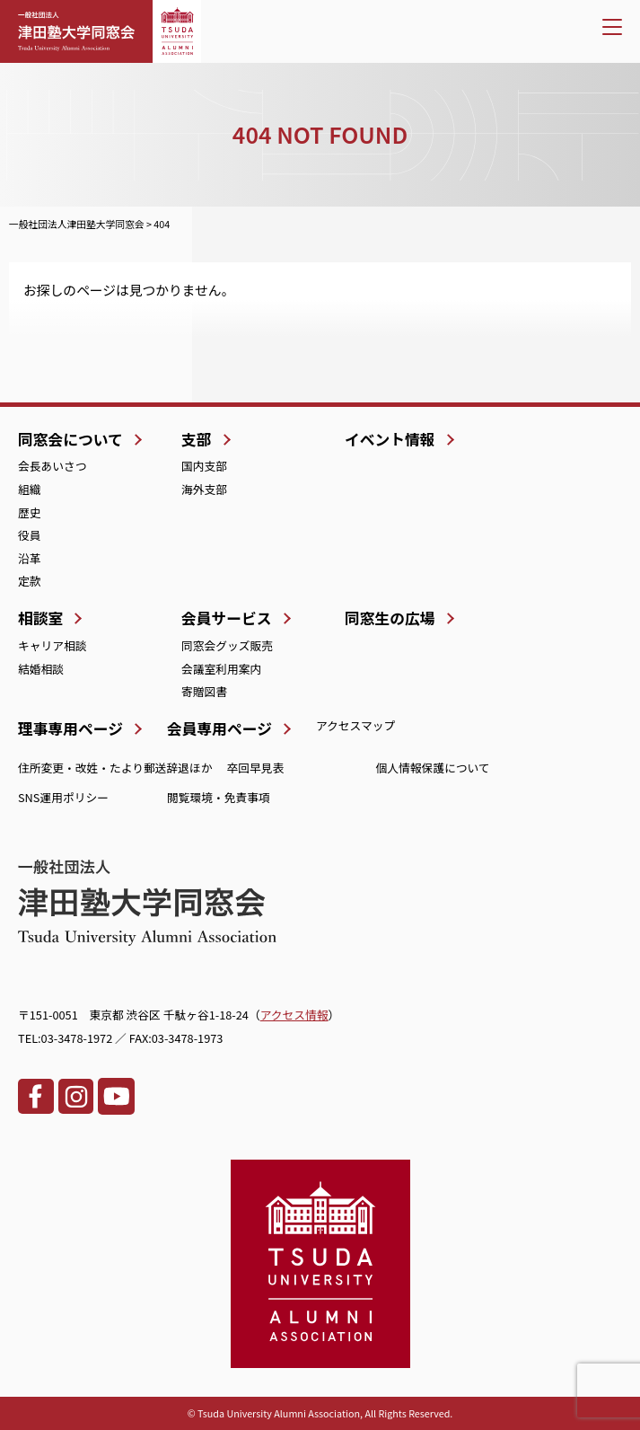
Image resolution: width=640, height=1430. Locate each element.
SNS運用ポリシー (63, 797)
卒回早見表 (256, 767)
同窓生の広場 (390, 618)
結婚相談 (41, 668)
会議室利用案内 (221, 668)
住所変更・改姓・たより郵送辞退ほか (115, 767)
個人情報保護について (433, 767)
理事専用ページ (70, 728)
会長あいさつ (52, 465)
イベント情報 (390, 439)
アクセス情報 (294, 1014)
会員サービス (226, 618)
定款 (29, 580)
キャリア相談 (52, 645)
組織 (29, 489)
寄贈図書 (204, 691)
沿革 (29, 558)
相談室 (40, 618)
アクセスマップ (355, 725)
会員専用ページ (219, 728)
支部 (196, 439)
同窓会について (70, 439)
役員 (29, 534)
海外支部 (204, 489)
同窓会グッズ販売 (227, 645)
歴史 (29, 512)
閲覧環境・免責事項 (218, 797)
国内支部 (204, 465)
